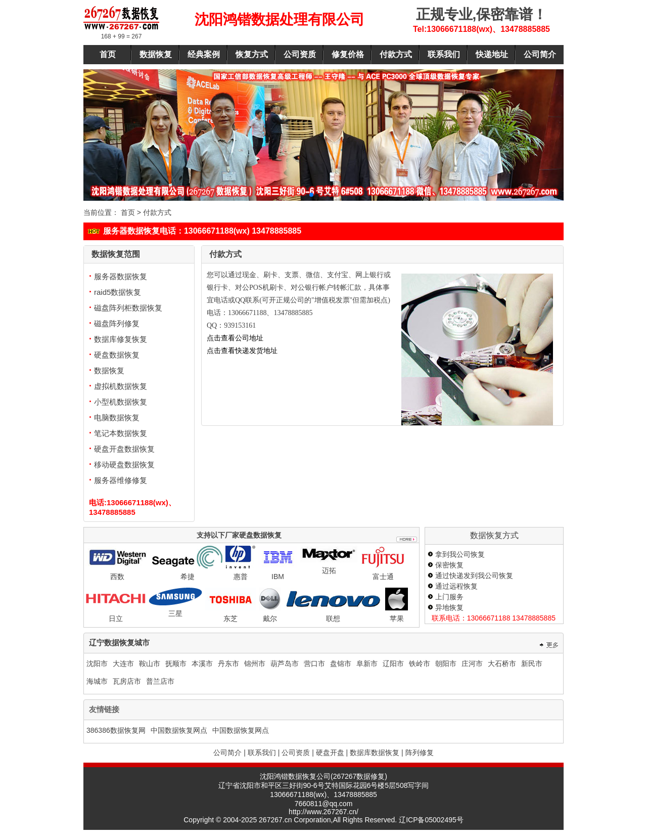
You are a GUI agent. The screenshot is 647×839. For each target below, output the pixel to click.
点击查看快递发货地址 (242, 351)
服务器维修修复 (118, 480)
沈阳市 (97, 663)
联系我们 (444, 54)
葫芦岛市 (284, 663)
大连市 (123, 663)
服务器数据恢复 (118, 276)
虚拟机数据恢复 (118, 386)
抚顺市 (176, 663)
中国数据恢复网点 (179, 730)
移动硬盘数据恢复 (122, 464)
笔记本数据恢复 (118, 433)
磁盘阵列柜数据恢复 (125, 307)
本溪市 (202, 663)
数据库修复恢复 (118, 339)
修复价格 (348, 54)
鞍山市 (149, 663)
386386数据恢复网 (116, 730)
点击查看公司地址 (235, 338)
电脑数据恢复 (114, 417)
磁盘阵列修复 (114, 323)
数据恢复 (156, 54)
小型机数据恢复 (118, 402)
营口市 (314, 663)
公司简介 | (229, 752)
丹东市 (228, 663)
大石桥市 (502, 663)
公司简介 (540, 54)
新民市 (531, 663)
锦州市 (254, 663)
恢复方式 (252, 54)
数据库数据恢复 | (376, 752)
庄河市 (472, 663)
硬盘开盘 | (332, 752)
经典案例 (204, 54)
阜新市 (367, 663)
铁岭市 (419, 663)
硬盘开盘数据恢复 (122, 449)
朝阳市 (445, 663)
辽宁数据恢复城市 (119, 642)
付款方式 (396, 54)
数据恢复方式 (494, 535)
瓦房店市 (127, 681)
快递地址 (492, 54)
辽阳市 (393, 663)
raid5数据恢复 (115, 292)
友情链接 (104, 709)
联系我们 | (264, 752)
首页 (108, 54)
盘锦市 (340, 663)
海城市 (97, 681)
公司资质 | (298, 752)
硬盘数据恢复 (114, 354)
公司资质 (300, 54)
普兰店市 (160, 681)
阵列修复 (419, 752)
